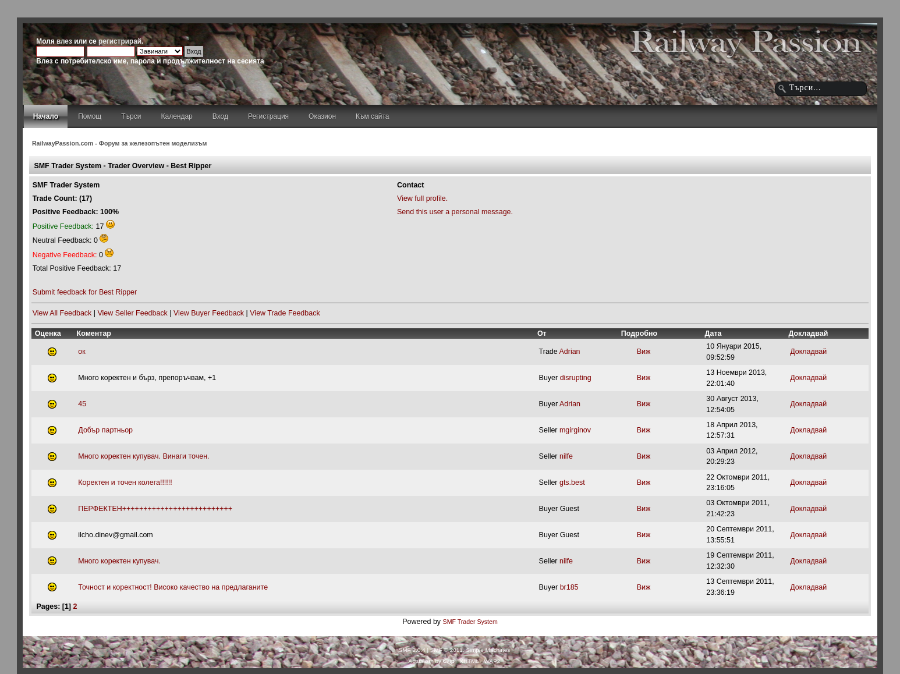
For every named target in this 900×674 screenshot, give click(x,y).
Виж (636, 351)
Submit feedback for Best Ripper (85, 292)
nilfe (566, 456)
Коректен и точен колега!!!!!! (125, 482)
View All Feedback (62, 313)
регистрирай (119, 41)
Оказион (322, 116)
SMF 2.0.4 (412, 650)
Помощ (89, 116)
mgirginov (575, 430)
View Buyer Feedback (208, 313)
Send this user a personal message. (455, 212)
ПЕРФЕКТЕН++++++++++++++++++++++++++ (155, 509)
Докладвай (808, 351)
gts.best (572, 482)
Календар (176, 116)
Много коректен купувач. (119, 561)
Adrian (569, 351)
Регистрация (268, 116)
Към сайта (372, 116)
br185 (569, 587)
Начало (45, 116)
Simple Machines (488, 650)
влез (64, 41)
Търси (131, 116)
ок (81, 351)
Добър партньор (105, 430)
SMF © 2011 (446, 650)
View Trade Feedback (285, 313)
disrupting (575, 378)
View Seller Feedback (132, 313)
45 (82, 404)
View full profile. (422, 198)
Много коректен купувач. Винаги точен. (143, 456)
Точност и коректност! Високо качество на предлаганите (173, 587)
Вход (220, 116)
